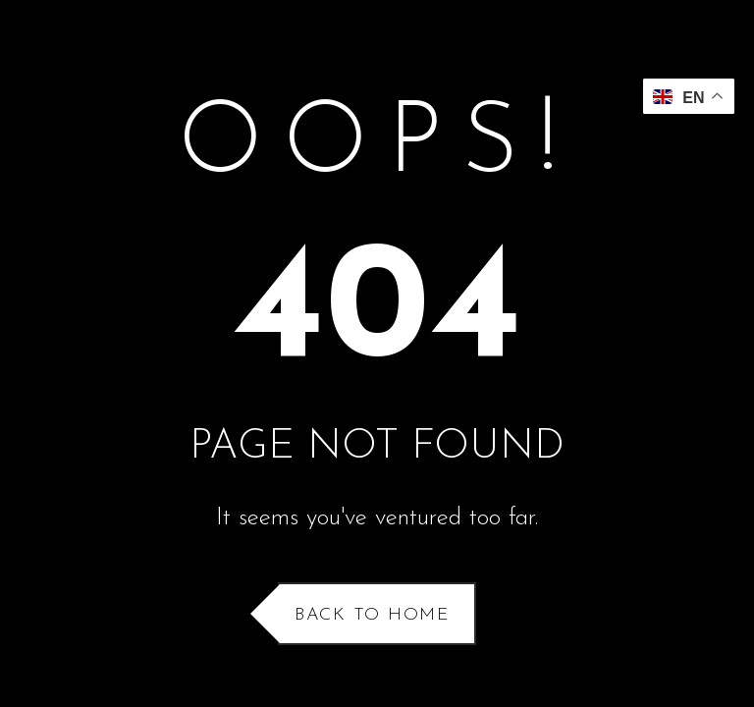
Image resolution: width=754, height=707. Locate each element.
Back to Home (372, 615)
